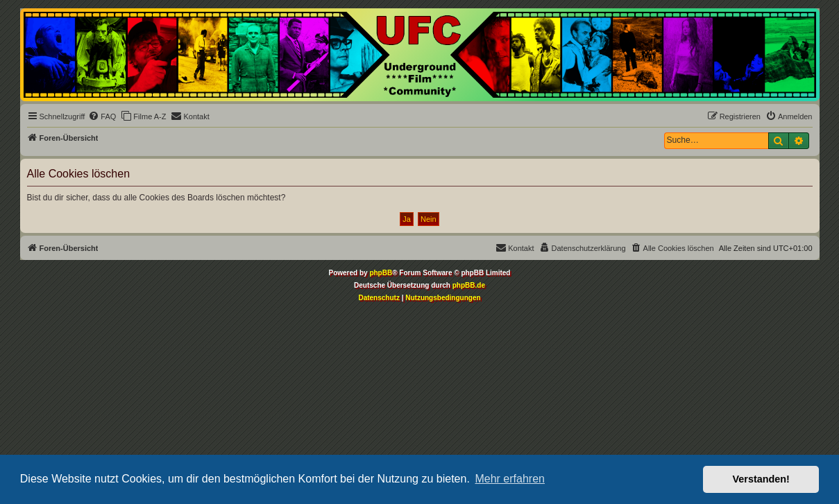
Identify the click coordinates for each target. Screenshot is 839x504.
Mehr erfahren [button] (510, 479)
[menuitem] (102, 116)
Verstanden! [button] (761, 479)
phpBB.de (468, 285)
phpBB (380, 273)
